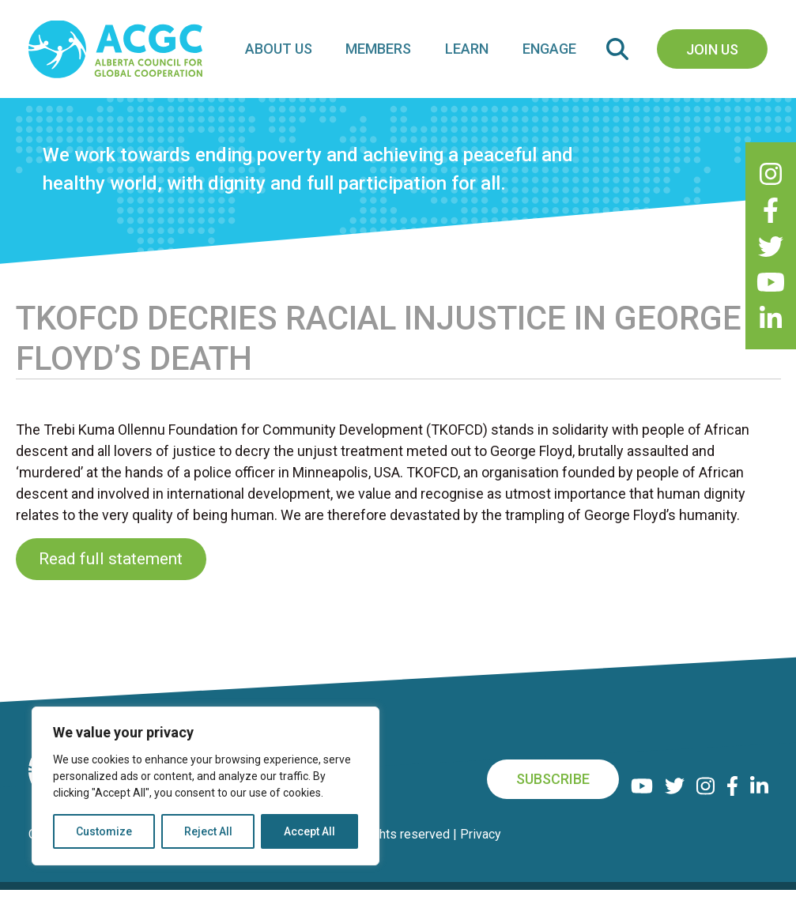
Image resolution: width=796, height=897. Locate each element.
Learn (472, 52)
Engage (551, 52)
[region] (205, 786)
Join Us (712, 52)
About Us (291, 52)
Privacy (480, 841)
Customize (104, 831)
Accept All (309, 831)
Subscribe (553, 786)
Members (388, 52)
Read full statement (111, 565)
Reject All (208, 831)
